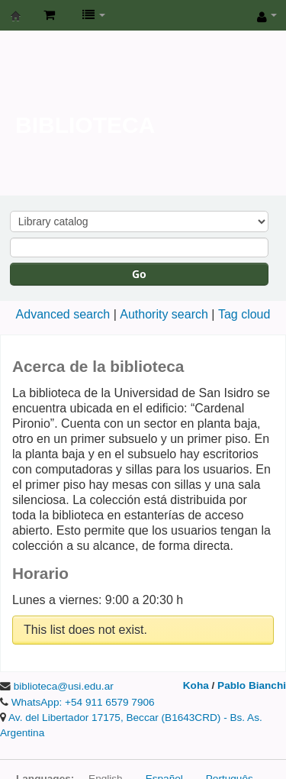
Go (139, 274)
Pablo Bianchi (251, 685)
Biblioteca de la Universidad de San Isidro (16, 16)
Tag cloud (244, 314)
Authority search (164, 314)
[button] (49, 15)
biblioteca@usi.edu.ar (64, 686)
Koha (196, 685)
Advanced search (63, 314)
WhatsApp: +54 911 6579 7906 (83, 702)
